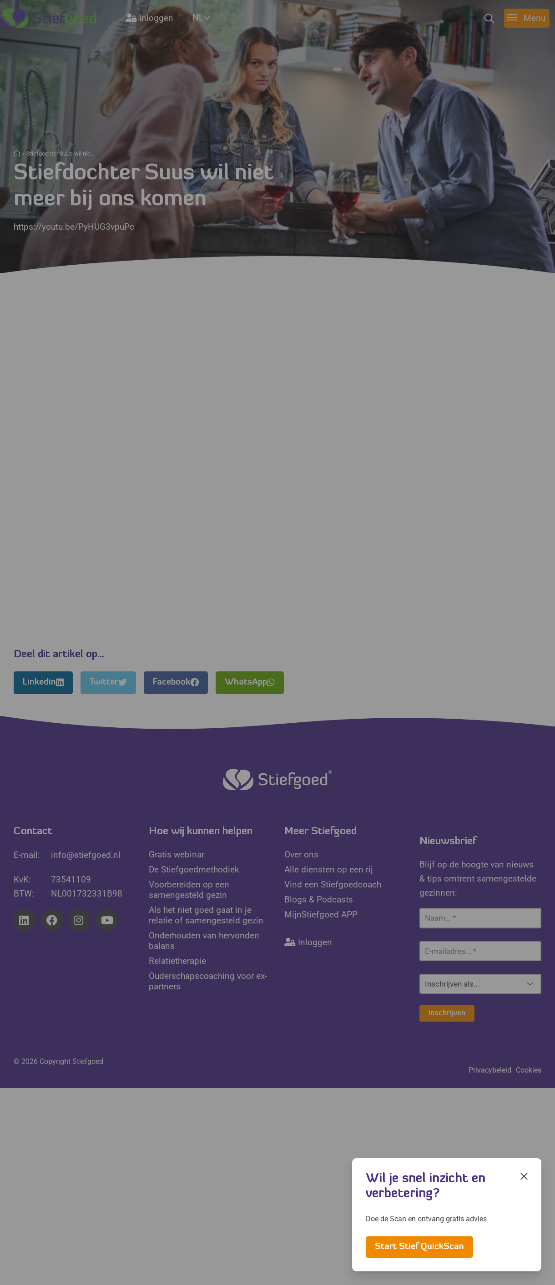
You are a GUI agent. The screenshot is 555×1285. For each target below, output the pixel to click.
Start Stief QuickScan (419, 1247)
